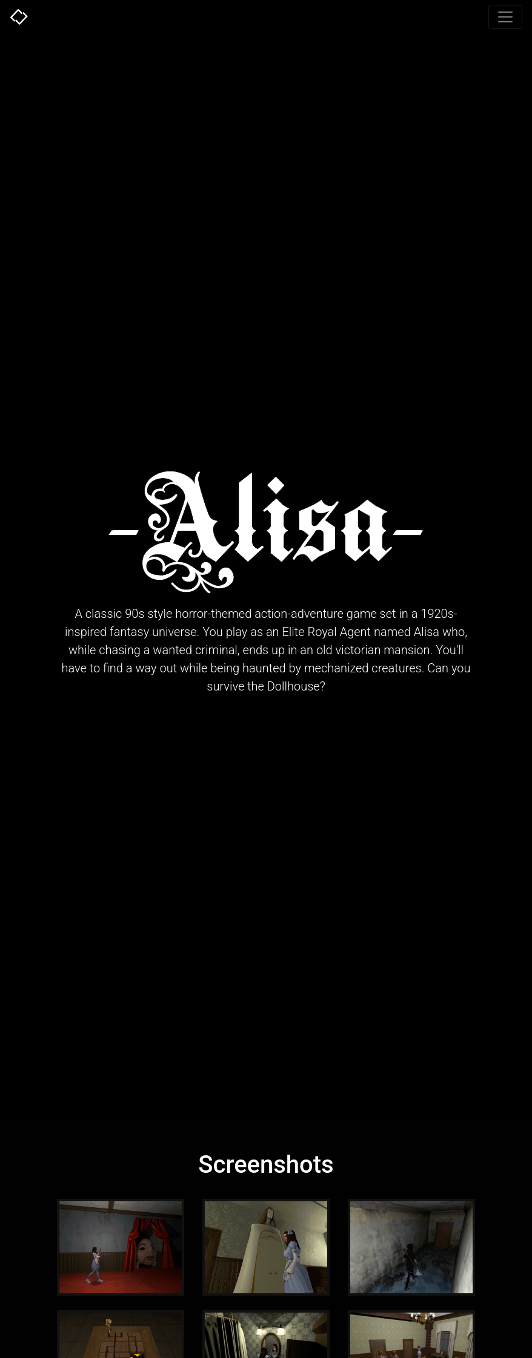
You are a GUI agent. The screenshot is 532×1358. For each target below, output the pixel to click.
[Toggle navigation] (505, 17)
